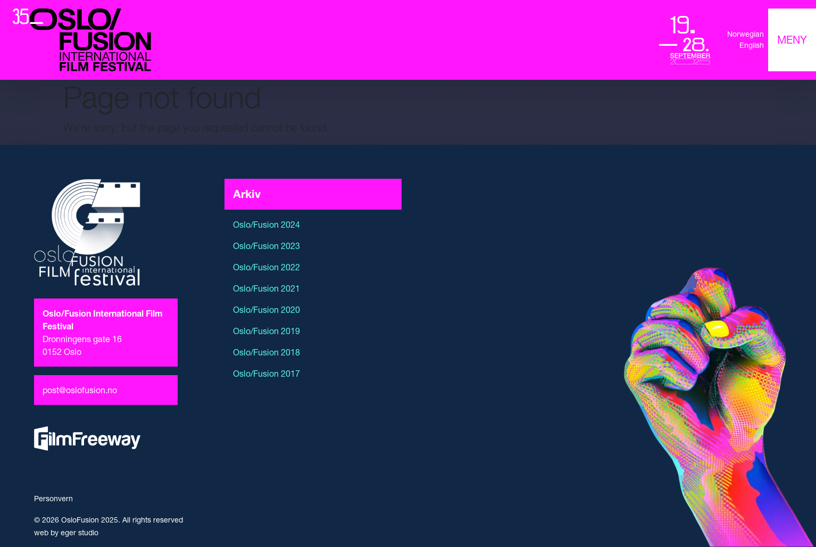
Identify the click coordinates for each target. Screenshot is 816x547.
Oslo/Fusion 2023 (266, 246)
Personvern (53, 498)
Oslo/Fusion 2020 (266, 309)
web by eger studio (66, 532)
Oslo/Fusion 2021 (266, 288)
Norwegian (745, 34)
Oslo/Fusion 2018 (266, 352)
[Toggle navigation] (792, 40)
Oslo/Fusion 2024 (266, 224)
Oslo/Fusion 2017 (266, 373)
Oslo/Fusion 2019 (266, 331)
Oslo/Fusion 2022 (266, 267)
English (751, 45)
